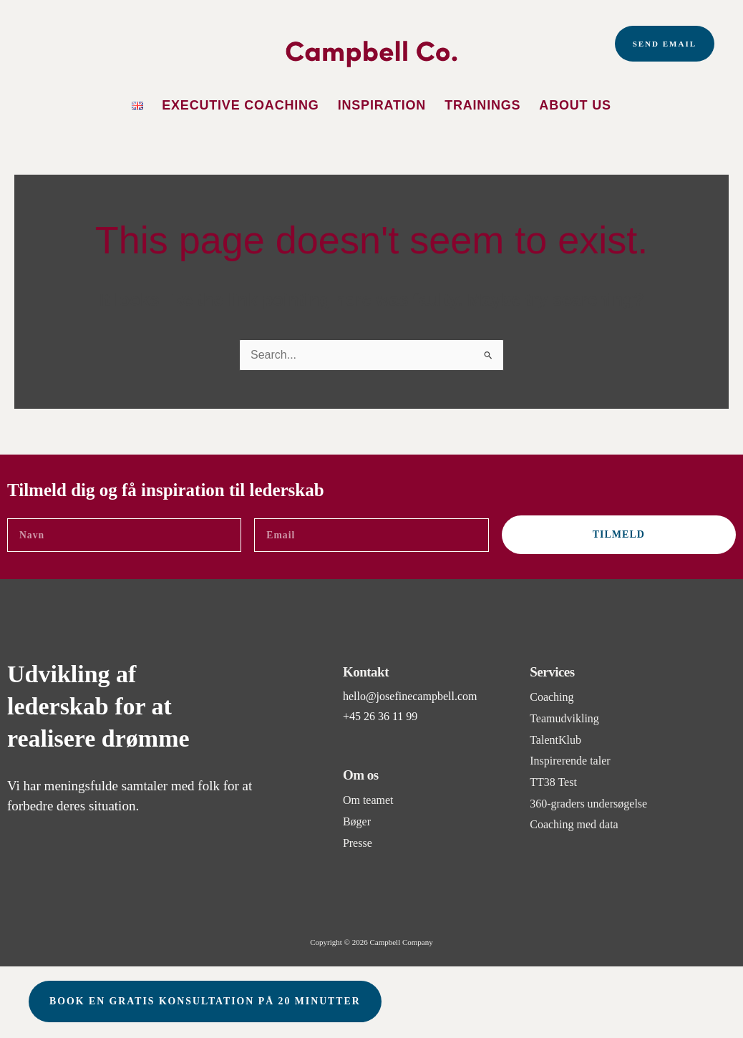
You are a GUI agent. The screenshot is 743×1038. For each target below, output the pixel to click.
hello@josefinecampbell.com (410, 696)
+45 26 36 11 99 (380, 716)
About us (575, 105)
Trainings (482, 105)
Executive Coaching (240, 105)
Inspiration (382, 105)
